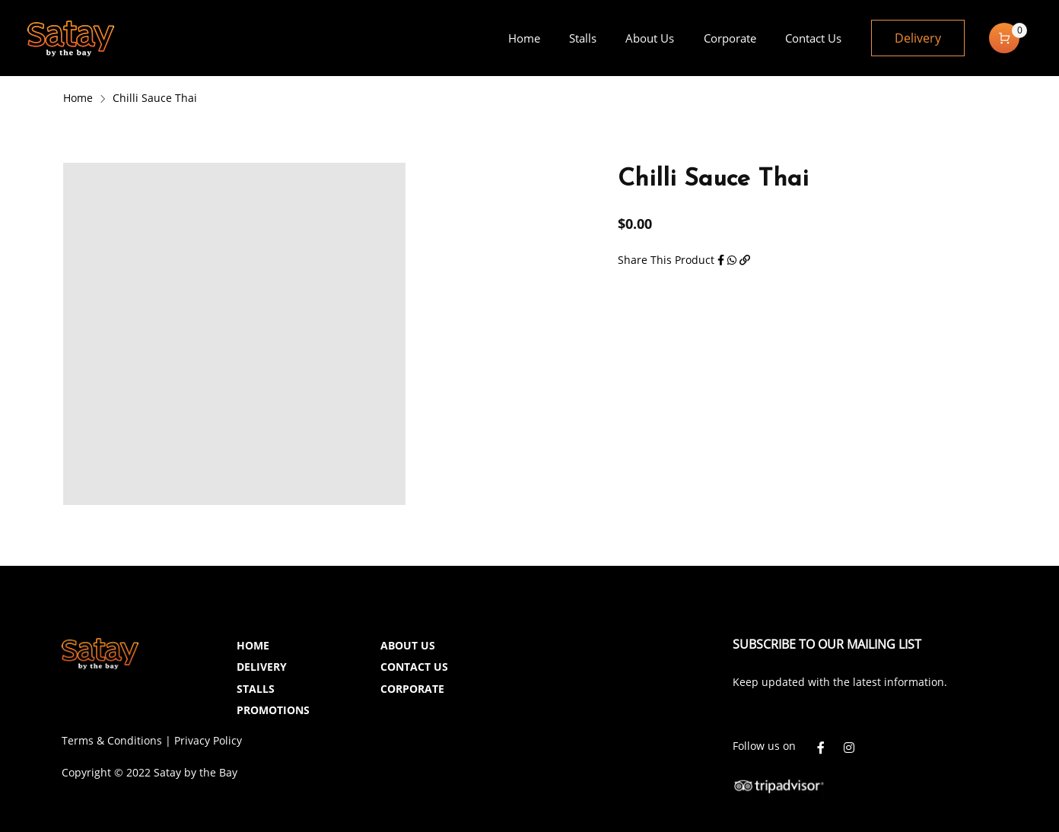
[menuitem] (523, 38)
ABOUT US (407, 645)
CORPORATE (412, 688)
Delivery (918, 38)
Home (78, 98)
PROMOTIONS (273, 710)
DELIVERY (262, 666)
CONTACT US (414, 666)
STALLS (256, 688)
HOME (253, 645)
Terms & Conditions (112, 740)
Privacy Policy (208, 740)
